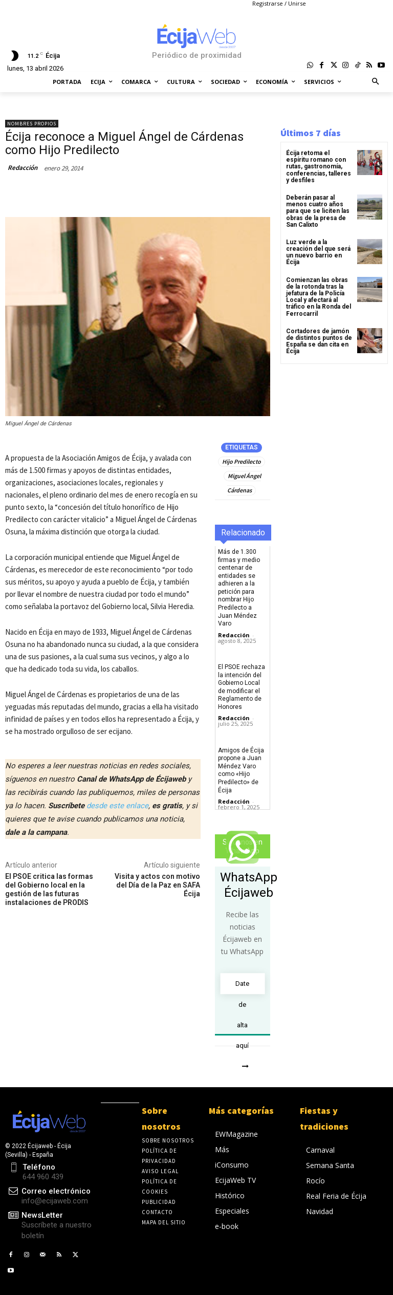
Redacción (22, 167)
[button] (375, 82)
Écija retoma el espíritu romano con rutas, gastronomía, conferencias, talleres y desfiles (318, 166)
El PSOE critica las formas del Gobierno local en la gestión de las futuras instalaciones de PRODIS (49, 889)
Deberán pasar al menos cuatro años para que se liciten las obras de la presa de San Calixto (318, 211)
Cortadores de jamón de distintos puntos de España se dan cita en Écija (319, 341)
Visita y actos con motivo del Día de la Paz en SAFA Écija (157, 885)
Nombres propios (31, 123)
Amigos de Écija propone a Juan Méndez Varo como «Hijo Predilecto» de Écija (241, 770)
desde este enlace (117, 805)
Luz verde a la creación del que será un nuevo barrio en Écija (318, 252)
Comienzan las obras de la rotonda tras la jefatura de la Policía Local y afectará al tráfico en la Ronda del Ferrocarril (318, 296)
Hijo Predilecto (241, 461)
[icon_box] (49, 1225)
